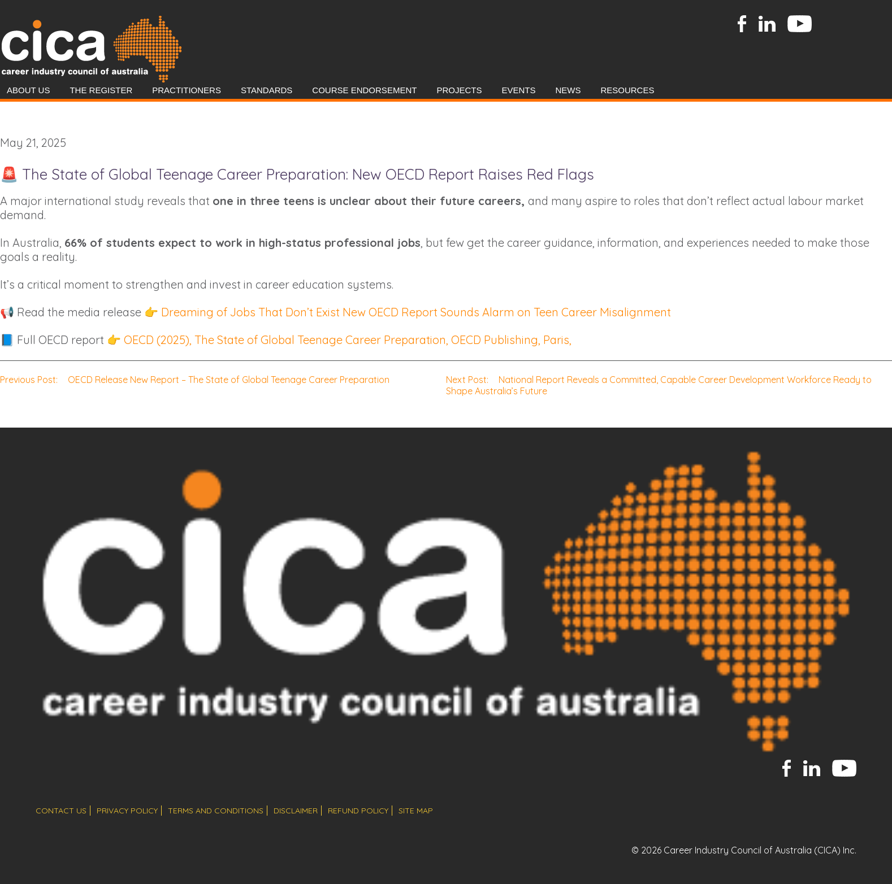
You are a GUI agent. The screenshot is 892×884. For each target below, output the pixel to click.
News (568, 90)
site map (416, 810)
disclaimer (296, 810)
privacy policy (127, 810)
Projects (459, 90)
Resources (627, 90)
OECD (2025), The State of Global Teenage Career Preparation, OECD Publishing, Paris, (347, 340)
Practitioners (186, 90)
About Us (28, 90)
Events (518, 90)
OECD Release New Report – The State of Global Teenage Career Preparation (194, 379)
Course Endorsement (364, 90)
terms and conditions (215, 810)
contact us (61, 810)
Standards (266, 90)
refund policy (358, 810)
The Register (101, 90)
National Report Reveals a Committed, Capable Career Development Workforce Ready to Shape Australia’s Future (659, 385)
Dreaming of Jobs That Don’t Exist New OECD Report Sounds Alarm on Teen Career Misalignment (416, 312)
